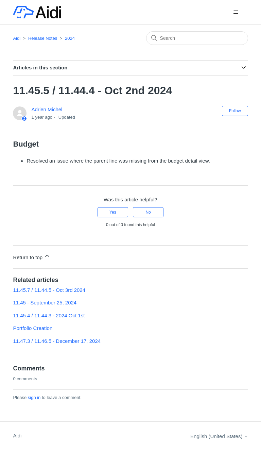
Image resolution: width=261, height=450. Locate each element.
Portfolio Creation (32, 328)
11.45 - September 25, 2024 (44, 302)
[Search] (197, 38)
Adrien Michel (47, 109)
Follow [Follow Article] (235, 111)
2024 (70, 38)
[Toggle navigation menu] (236, 12)
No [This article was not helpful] (148, 212)
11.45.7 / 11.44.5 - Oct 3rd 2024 (49, 290)
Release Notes (42, 38)
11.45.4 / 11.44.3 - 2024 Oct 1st (49, 315)
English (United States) (219, 436)
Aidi (16, 38)
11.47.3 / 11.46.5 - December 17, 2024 (57, 341)
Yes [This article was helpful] (112, 212)
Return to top (32, 256)
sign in (34, 397)
